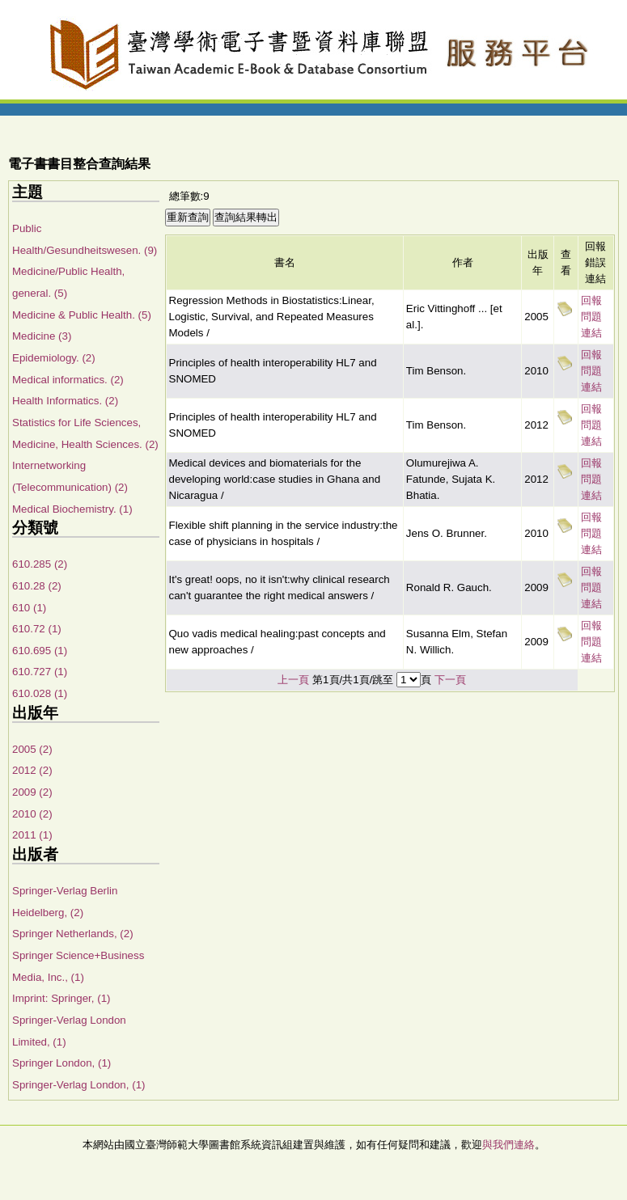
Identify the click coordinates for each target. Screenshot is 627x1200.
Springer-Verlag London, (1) (78, 1085)
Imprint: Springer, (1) (61, 998)
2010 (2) (32, 814)
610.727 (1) (39, 671)
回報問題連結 (591, 316)
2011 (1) (32, 835)
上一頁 (293, 680)
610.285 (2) (39, 564)
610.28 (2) (36, 586)
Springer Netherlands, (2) (72, 933)
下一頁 (450, 680)
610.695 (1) (39, 650)
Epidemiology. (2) (53, 358)
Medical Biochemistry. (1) (72, 509)
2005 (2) (32, 749)
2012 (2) (32, 770)
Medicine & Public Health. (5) (81, 315)
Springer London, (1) (61, 1063)
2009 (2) (32, 792)
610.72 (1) (36, 629)
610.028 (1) (39, 693)
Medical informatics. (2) (68, 380)
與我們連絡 (508, 1145)
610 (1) (29, 608)
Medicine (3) (41, 336)
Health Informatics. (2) (65, 401)
